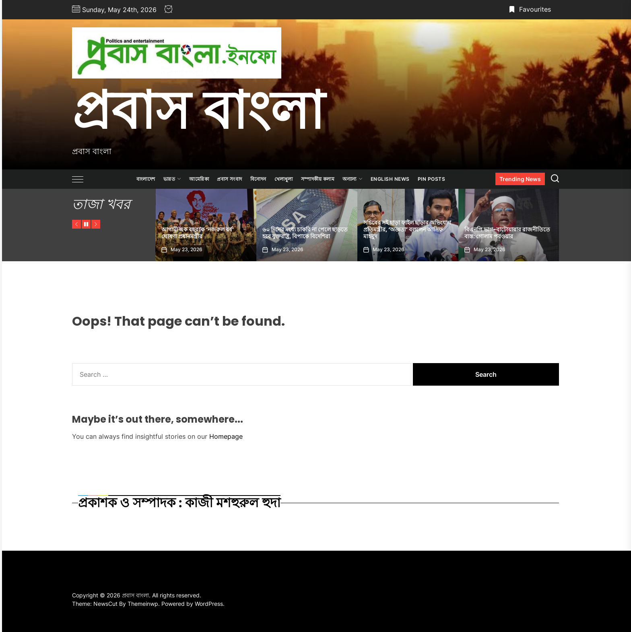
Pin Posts (431, 179)
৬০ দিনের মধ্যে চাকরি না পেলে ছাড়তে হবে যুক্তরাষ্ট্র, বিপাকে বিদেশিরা (305, 232)
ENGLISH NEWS (390, 179)
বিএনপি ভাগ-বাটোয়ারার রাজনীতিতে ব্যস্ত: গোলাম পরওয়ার (507, 232)
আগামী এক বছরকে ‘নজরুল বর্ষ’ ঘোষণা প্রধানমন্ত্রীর (197, 232)
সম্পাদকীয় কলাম (318, 179)
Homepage (226, 436)
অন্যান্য (352, 179)
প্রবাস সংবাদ (229, 179)
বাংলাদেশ (145, 179)
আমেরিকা (199, 179)
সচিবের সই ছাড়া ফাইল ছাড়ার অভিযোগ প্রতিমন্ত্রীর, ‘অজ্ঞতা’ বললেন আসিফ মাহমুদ (407, 229)
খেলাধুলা (283, 179)
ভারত (172, 179)
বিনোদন (258, 179)
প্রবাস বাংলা (198, 109)
